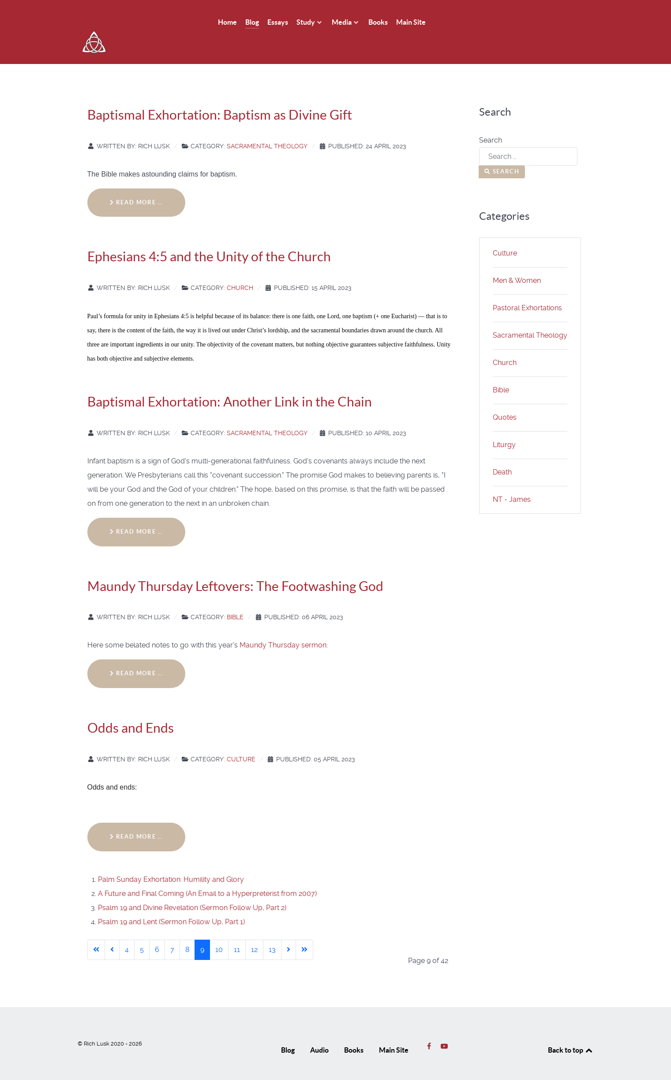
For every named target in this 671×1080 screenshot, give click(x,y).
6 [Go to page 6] (157, 930)
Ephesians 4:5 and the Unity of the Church (209, 237)
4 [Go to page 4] (127, 930)
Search (490, 120)
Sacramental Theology (267, 126)
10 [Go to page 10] (219, 930)
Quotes (505, 397)
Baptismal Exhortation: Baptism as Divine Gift (219, 94)
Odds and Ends (130, 707)
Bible (235, 597)
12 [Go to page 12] (254, 930)
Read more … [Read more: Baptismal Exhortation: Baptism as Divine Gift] (136, 182)
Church (240, 267)
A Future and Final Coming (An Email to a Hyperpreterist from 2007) (207, 873)
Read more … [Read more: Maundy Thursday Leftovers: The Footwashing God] (136, 654)
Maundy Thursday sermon (283, 625)
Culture (241, 739)
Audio (319, 1030)
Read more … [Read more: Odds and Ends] (136, 816)
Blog (288, 1030)
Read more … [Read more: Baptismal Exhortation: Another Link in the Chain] (136, 511)
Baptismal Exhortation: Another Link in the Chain (229, 381)
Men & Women (517, 260)
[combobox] (528, 137)
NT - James (512, 479)
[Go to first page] (96, 930)
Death (502, 452)
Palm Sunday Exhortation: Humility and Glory (171, 859)
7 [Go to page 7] (172, 930)
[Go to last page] (304, 930)
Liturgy (504, 425)
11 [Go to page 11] (237, 930)
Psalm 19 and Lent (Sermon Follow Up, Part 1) (171, 902)
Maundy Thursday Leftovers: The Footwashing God (235, 566)
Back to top (571, 1030)
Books (354, 1030)
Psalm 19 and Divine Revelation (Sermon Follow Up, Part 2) (192, 888)
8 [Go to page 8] (187, 930)
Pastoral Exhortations (527, 288)
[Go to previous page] (112, 930)
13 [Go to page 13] (272, 930)
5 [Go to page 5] (142, 930)
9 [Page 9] (202, 930)
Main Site (394, 1030)
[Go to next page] (288, 930)
